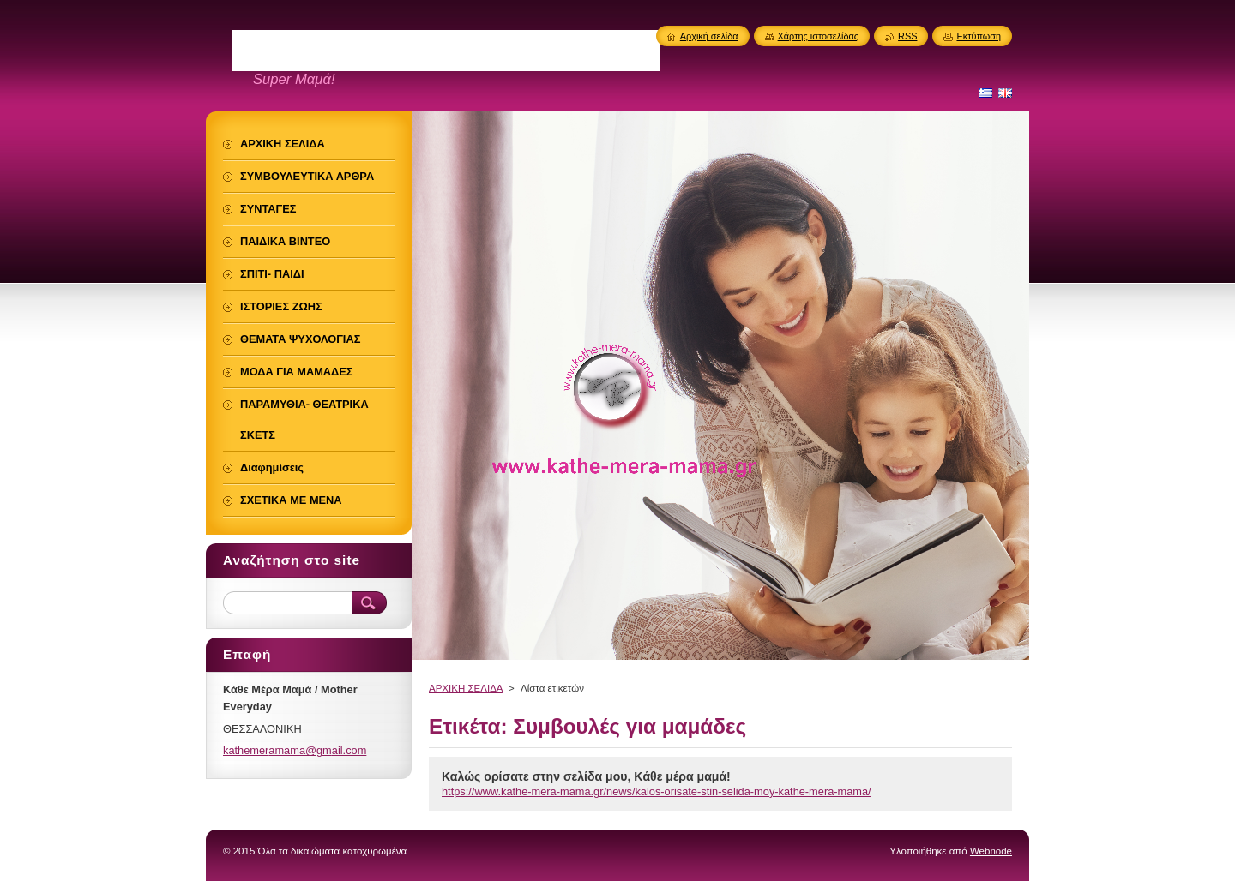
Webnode (991, 851)
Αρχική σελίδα (709, 36)
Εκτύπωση (978, 36)
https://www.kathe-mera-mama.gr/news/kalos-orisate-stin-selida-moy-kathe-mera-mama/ (656, 791)
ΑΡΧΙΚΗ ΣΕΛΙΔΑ (466, 688)
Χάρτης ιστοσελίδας (818, 36)
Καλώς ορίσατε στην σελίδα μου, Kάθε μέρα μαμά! (586, 776)
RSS (907, 36)
